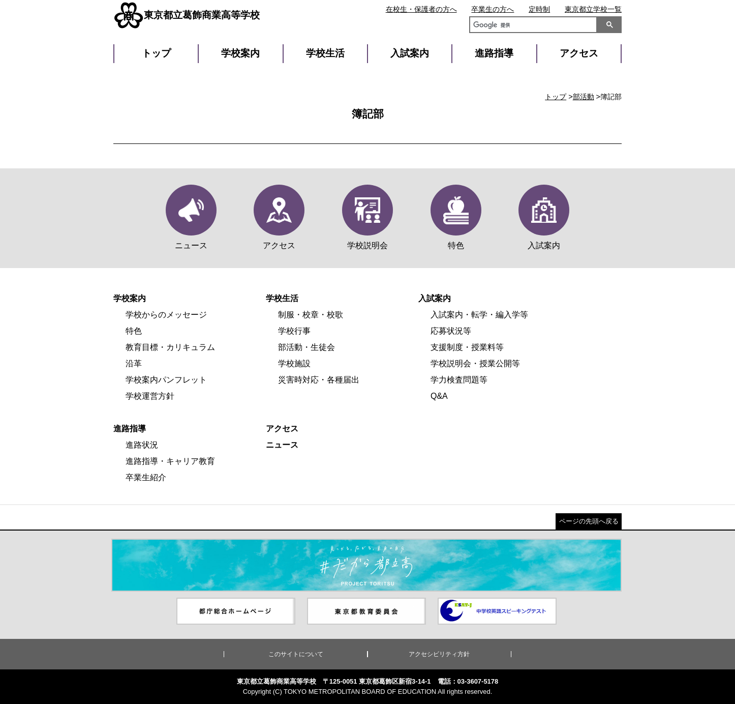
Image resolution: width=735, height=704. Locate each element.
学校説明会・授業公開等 (475, 363)
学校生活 (325, 53)
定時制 (539, 9)
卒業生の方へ (492, 9)
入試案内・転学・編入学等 (479, 314)
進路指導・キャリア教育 (170, 461)
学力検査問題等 (459, 379)
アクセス (579, 53)
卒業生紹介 (146, 477)
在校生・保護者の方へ (421, 9)
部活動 (583, 97)
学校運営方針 (150, 396)
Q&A (439, 396)
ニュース (282, 445)
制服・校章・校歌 (310, 314)
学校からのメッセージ (166, 314)
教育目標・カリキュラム (170, 347)
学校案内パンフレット (166, 379)
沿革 (134, 363)
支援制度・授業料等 (467, 347)
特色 (134, 331)
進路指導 (494, 53)
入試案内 (409, 53)
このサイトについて (295, 654)
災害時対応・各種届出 (318, 379)
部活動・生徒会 (306, 347)
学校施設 (294, 363)
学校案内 (240, 53)
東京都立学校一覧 (593, 9)
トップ (156, 53)
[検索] (531, 26)
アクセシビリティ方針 (439, 654)
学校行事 (294, 331)
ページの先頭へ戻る (589, 521)
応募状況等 (451, 331)
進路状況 (142, 445)
